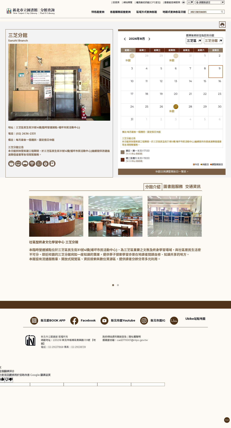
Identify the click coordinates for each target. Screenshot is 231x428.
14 (190, 81)
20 (175, 93)
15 (205, 81)
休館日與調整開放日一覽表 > (171, 171)
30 (175, 55)
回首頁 (116, 2)
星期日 (215, 50)
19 (161, 93)
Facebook (83, 321)
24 (132, 106)
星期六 (201, 50)
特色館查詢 (97, 12)
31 (190, 55)
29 (161, 55)
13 (176, 81)
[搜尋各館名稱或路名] (206, 12)
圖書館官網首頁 (172, 2)
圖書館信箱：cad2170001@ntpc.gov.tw (125, 340)
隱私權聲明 (135, 336)
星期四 (171, 50)
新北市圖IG (152, 321)
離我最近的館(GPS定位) (148, 2)
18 (146, 93)
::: (1, 2)
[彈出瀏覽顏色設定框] (183, 2)
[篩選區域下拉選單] (194, 40)
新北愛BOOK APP (47, 321)
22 (205, 93)
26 (161, 106)
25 (146, 106)
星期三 (157, 50)
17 (132, 93)
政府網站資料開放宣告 (115, 336)
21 (190, 93)
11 (147, 81)
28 (146, 55)
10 (132, 81)
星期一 (128, 50)
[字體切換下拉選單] (190, 2)
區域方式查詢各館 (146, 12)
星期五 (186, 50)
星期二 (142, 50)
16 (219, 81)
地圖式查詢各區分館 (174, 12)
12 (161, 81)
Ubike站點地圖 (195, 318)
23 (219, 93)
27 (132, 55)
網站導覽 (127, 2)
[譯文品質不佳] (9, 380)
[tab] (153, 186)
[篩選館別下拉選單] (213, 40)
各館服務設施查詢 (120, 12)
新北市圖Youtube (117, 321)
